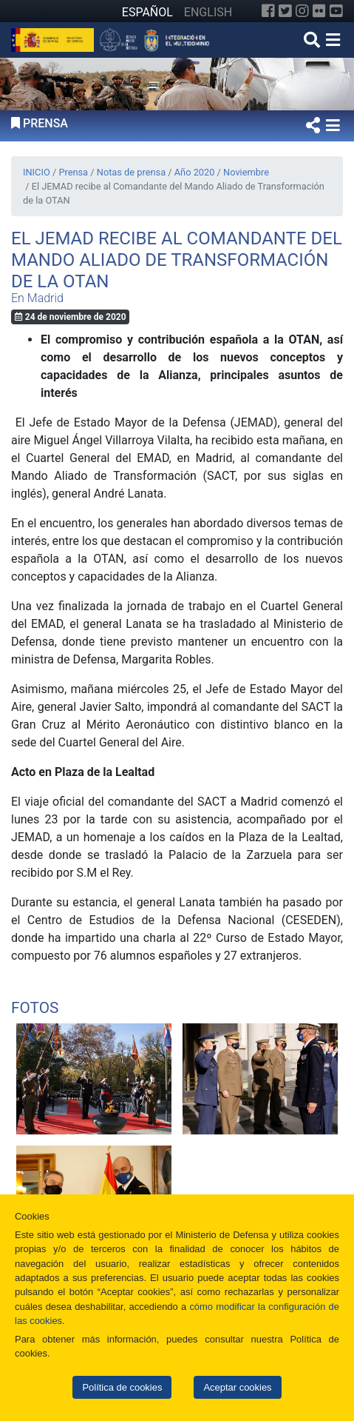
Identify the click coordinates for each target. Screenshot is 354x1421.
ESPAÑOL (147, 12)
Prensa (73, 172)
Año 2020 (194, 172)
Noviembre (246, 172)
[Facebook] (268, 11)
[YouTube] (336, 11)
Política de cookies (122, 1387)
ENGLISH (208, 12)
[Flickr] (319, 11)
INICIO (36, 172)
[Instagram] (302, 11)
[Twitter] (285, 11)
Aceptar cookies (237, 1387)
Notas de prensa (131, 172)
